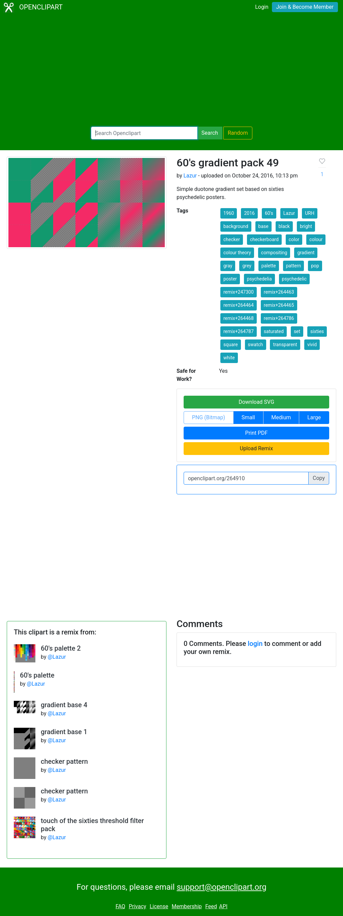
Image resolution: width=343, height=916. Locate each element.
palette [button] (268, 265)
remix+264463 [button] (279, 292)
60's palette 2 (61, 648)
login (255, 644)
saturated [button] (274, 331)
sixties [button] (317, 331)
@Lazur (57, 657)
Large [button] (314, 417)
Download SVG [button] (256, 402)
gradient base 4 (64, 705)
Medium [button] (281, 417)
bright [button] (306, 226)
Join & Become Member (305, 7)
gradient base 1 (64, 732)
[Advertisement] (171, 71)
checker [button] (231, 239)
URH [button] (309, 213)
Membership (186, 906)
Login (261, 7)
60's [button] (269, 213)
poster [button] (230, 279)
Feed (211, 906)
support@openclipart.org (221, 887)
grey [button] (246, 265)
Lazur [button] (289, 213)
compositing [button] (274, 252)
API (223, 906)
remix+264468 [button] (238, 318)
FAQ (120, 906)
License (159, 906)
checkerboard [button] (264, 239)
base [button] (263, 226)
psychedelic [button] (294, 279)
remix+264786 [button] (279, 318)
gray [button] (227, 265)
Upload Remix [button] (256, 448)
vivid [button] (312, 344)
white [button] (229, 357)
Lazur (190, 175)
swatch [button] (255, 344)
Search (209, 133)
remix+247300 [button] (238, 292)
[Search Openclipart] (144, 133)
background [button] (235, 226)
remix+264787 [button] (238, 331)
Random (238, 133)
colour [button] (315, 239)
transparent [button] (285, 344)
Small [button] (248, 417)
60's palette (37, 675)
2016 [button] (249, 213)
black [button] (284, 226)
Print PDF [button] (256, 433)
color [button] (294, 239)
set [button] (297, 331)
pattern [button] (293, 265)
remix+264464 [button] (238, 305)
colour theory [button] (237, 252)
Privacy (137, 906)
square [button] (230, 344)
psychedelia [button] (259, 279)
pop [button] (315, 265)
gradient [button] (305, 252)
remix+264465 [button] (279, 305)
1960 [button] (228, 213)
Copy (319, 478)
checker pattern (64, 761)
